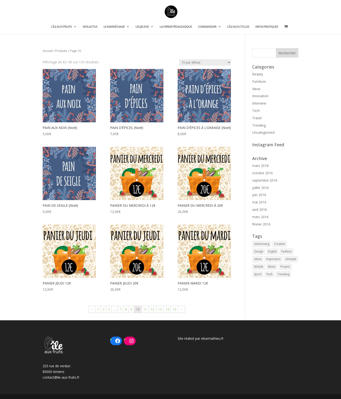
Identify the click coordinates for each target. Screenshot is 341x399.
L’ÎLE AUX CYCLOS (238, 27)
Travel (257, 118)
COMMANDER (207, 27)
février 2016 (261, 224)
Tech (256, 110)
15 (174, 309)
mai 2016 (259, 202)
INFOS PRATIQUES (266, 27)
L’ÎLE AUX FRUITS (61, 27)
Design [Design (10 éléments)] (258, 251)
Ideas (256, 89)
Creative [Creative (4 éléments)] (279, 244)
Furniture (259, 81)
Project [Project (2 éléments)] (285, 267)
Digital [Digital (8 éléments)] (272, 251)
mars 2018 (260, 165)
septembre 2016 (264, 180)
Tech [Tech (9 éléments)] (269, 274)
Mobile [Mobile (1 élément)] (258, 267)
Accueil (48, 51)
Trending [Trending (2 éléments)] (283, 274)
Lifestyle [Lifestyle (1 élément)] (290, 259)
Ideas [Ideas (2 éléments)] (257, 259)
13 (160, 309)
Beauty (257, 74)
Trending (259, 125)
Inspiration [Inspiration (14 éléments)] (273, 259)
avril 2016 (259, 209)
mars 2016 (260, 217)
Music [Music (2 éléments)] (272, 267)
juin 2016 (259, 195)
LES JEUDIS (142, 27)
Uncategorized (263, 132)
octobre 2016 (262, 173)
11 (145, 309)
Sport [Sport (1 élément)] (257, 274)
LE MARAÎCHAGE (114, 27)
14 (167, 309)
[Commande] (205, 62)
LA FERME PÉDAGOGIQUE (176, 27)
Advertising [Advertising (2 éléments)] (261, 244)
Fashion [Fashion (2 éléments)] (286, 251)
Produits (61, 51)
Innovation (260, 96)
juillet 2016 (260, 187)
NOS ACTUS (90, 27)
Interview (259, 103)
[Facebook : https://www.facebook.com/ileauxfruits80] (117, 341)
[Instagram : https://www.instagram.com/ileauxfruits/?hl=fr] (131, 341)
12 (152, 309)
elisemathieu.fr (212, 338)
